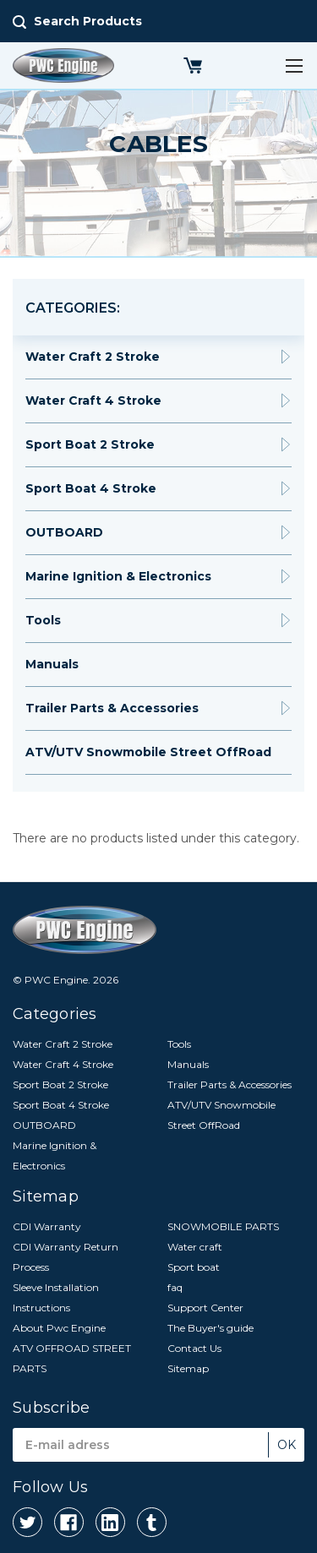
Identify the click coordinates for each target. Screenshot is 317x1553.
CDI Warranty (47, 1226)
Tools (43, 620)
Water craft (194, 1246)
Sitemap (188, 1368)
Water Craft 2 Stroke (92, 356)
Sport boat (193, 1267)
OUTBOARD (64, 532)
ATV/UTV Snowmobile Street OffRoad (148, 752)
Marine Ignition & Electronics (118, 576)
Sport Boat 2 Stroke (90, 444)
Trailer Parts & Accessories (112, 708)
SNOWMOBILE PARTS (223, 1226)
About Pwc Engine (59, 1327)
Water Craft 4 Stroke (93, 400)
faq (175, 1287)
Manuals (52, 664)
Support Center (205, 1307)
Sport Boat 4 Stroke (90, 488)
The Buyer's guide (210, 1327)
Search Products (88, 21)
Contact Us (194, 1348)
